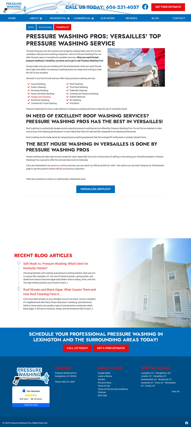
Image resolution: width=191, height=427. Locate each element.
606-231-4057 (109, 165)
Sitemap (102, 392)
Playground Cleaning (41, 96)
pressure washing (59, 165)
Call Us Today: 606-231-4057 (102, 7)
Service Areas (45, 27)
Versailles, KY (62, 27)
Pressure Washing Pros (20, 423)
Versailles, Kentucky (95, 189)
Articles (101, 379)
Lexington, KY (147, 372)
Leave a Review (105, 376)
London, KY (146, 376)
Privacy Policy (104, 382)
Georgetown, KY (163, 372)
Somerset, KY (147, 382)
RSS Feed (102, 395)
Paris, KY (159, 382)
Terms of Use (104, 385)
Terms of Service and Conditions (113, 389)
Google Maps (104, 372)
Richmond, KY (164, 379)
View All (175, 391)
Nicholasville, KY (149, 379)
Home (31, 27)
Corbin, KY (150, 385)
